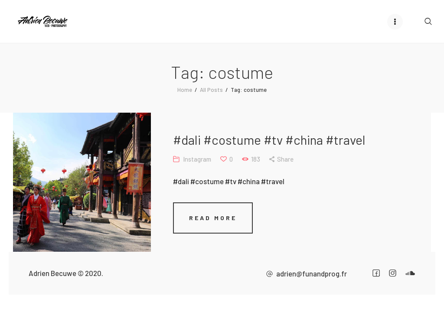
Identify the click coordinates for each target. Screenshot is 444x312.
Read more (213, 217)
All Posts (211, 89)
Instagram (197, 159)
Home (184, 89)
